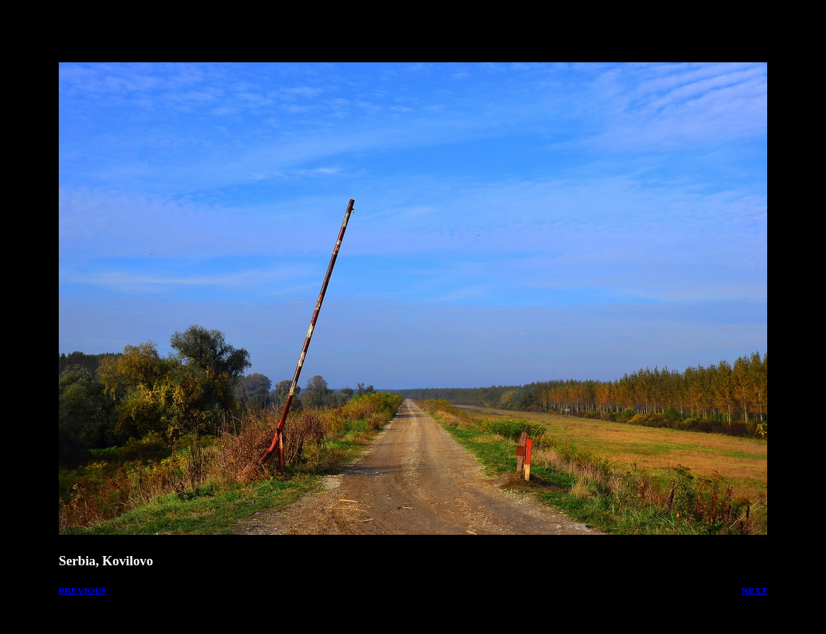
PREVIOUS (82, 590)
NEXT (754, 590)
